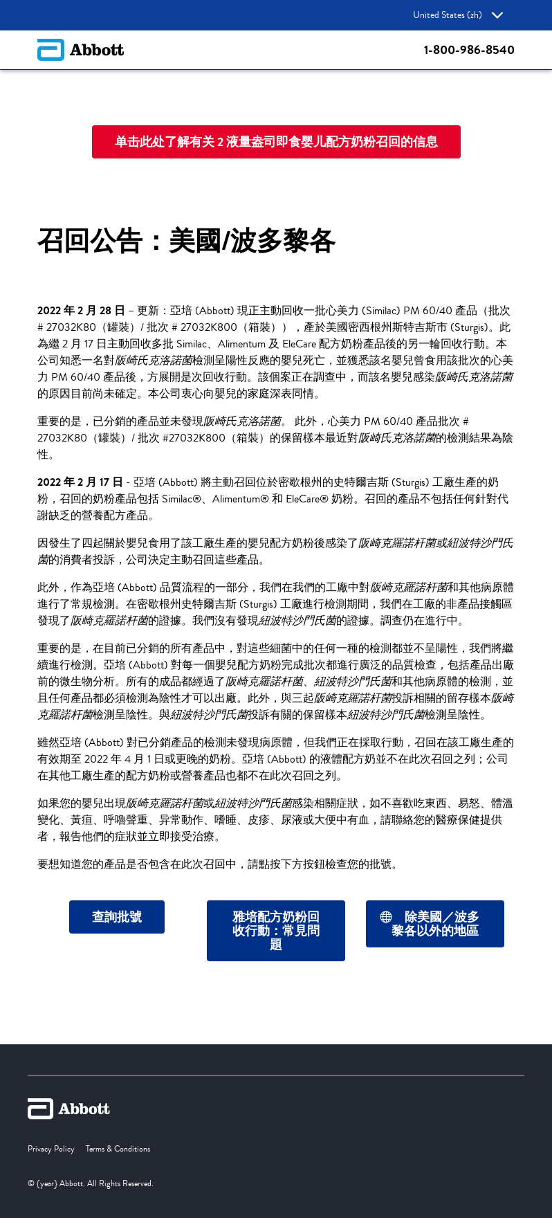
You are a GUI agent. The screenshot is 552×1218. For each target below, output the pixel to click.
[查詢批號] (117, 917)
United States (458, 15)
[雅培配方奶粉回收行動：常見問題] (276, 930)
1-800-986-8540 (469, 50)
